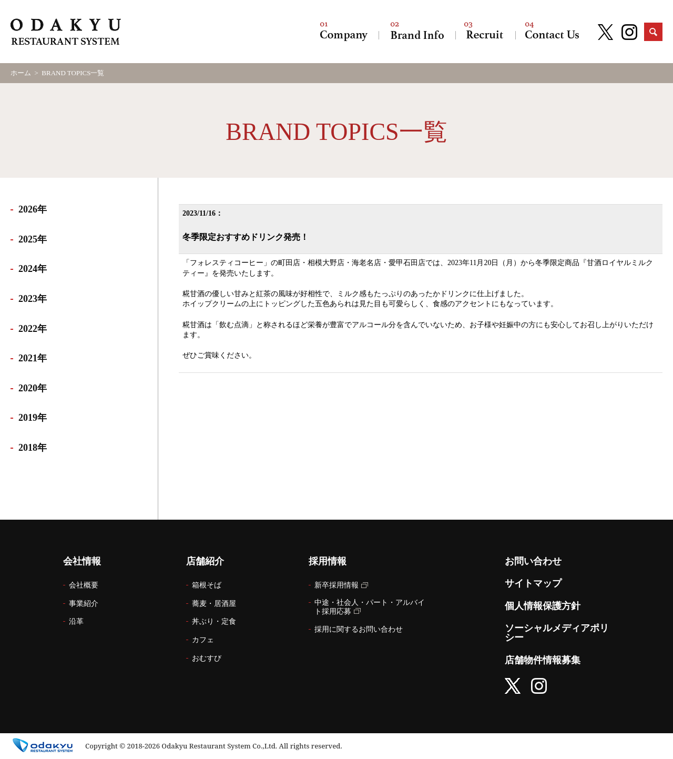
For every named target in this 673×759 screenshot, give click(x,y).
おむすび (206, 658)
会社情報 (344, 31)
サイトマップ (533, 583)
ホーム (21, 73)
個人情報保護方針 (542, 606)
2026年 (32, 209)
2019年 (32, 417)
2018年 (32, 447)
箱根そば (206, 585)
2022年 (32, 328)
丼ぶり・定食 (214, 621)
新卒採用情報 (336, 585)
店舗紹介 (417, 31)
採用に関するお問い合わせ (358, 629)
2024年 (32, 269)
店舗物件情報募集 (542, 660)
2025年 (32, 239)
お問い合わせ (552, 31)
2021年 (32, 358)
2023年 (32, 299)
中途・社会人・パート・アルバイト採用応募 (369, 607)
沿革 (76, 621)
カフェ (203, 640)
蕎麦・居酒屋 (214, 604)
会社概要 (83, 585)
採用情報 (485, 31)
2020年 (32, 388)
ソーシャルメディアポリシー (557, 632)
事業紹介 (83, 604)
